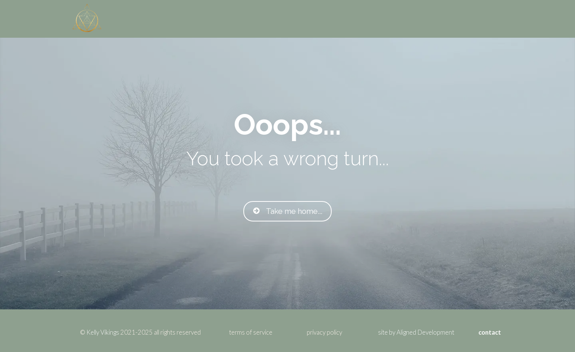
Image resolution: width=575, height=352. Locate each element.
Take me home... (287, 211)
